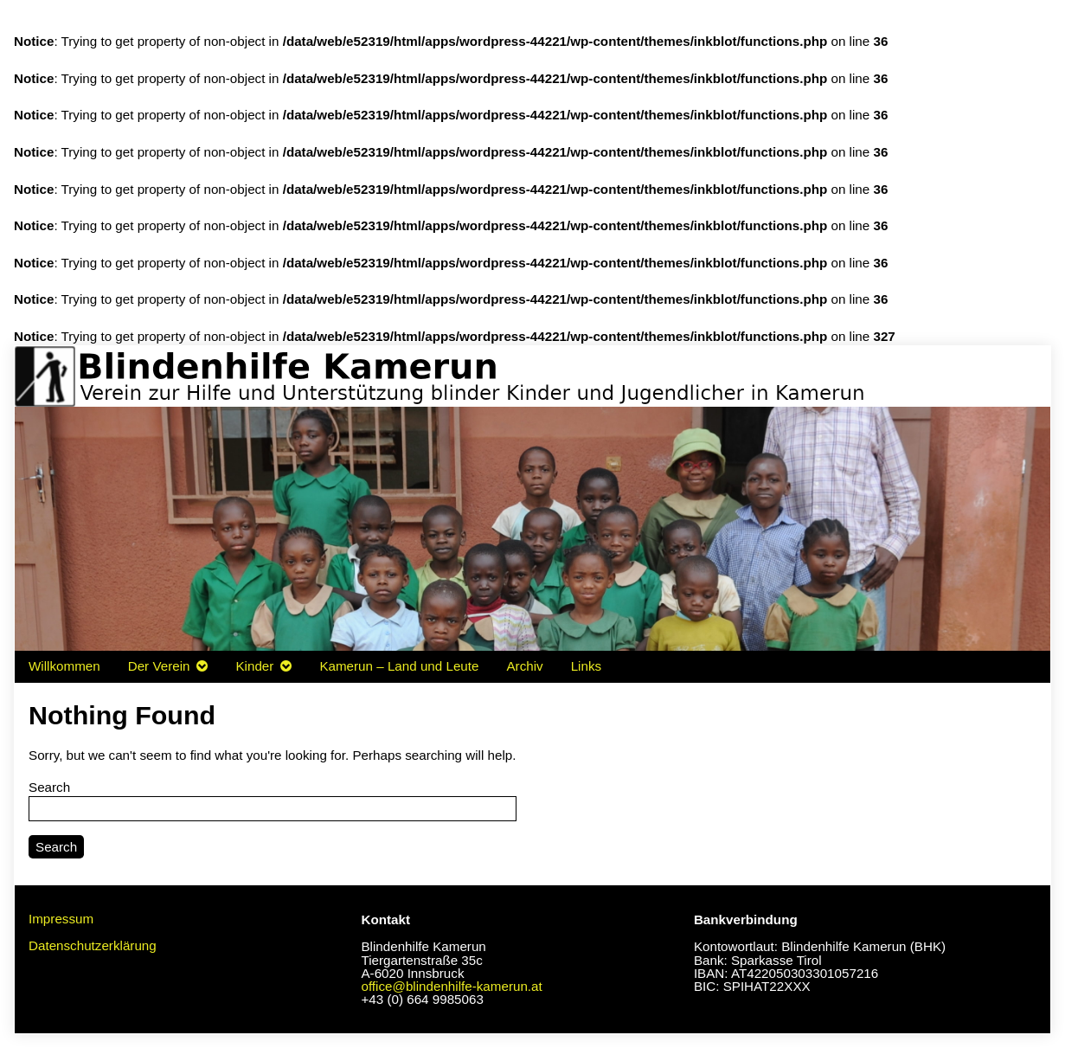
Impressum (61, 918)
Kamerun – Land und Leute (398, 666)
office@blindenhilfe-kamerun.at (451, 986)
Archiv (524, 666)
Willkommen (64, 666)
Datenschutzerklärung (93, 945)
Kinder (254, 666)
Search (49, 787)
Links (586, 666)
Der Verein (159, 666)
